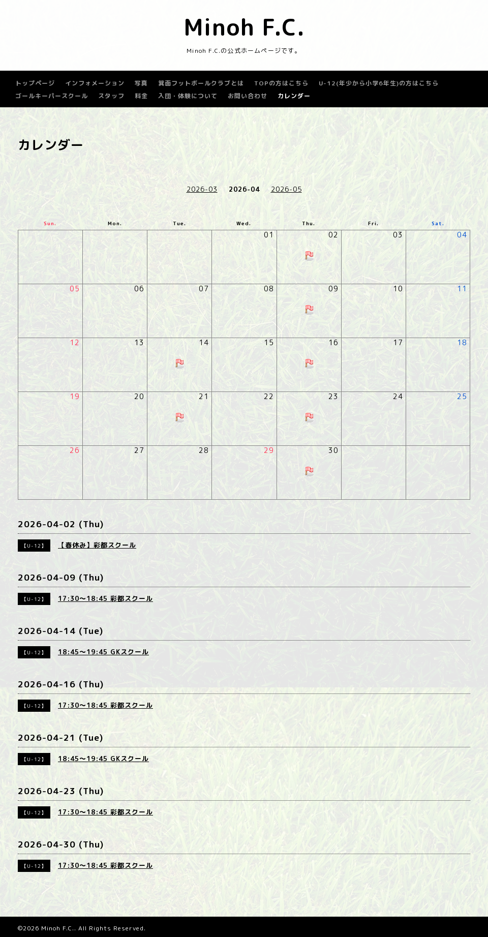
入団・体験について (188, 96)
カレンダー (294, 96)
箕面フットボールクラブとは (201, 83)
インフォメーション (95, 83)
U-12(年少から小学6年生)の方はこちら (379, 83)
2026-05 (286, 189)
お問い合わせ (247, 96)
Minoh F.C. (244, 27)
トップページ (35, 83)
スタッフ (111, 96)
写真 (141, 83)
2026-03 (202, 189)
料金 (141, 96)
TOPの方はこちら (281, 83)
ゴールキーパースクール (51, 96)
